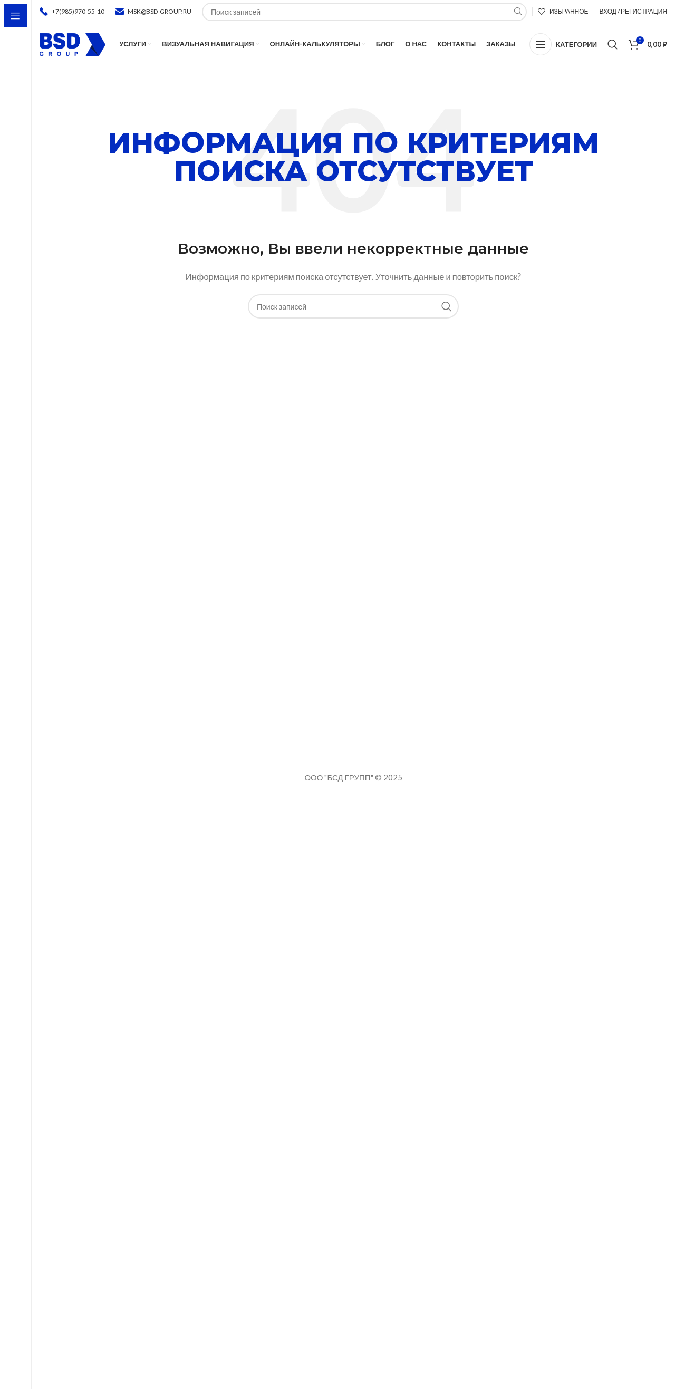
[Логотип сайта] (72, 48)
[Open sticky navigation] (563, 50)
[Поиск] (612, 50)
